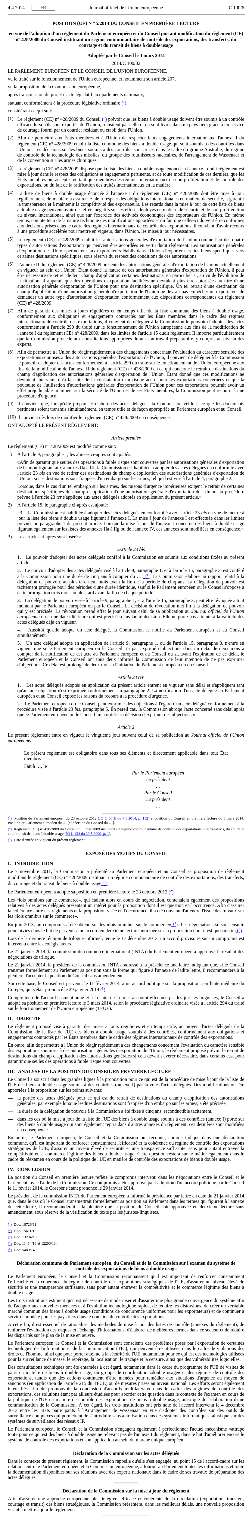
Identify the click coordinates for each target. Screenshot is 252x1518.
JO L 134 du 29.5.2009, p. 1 (87, 834)
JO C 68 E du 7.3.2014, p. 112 (123, 818)
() (123, 102)
